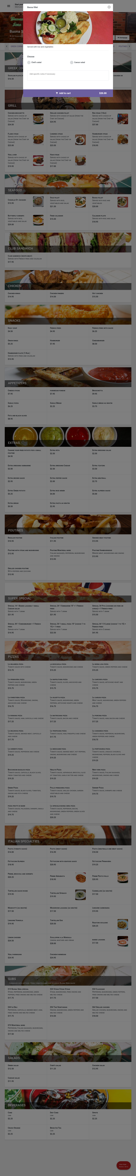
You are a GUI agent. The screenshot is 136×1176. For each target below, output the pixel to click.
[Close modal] (109, 7)
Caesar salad (77, 62)
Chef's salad (34, 62)
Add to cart (82, 93)
